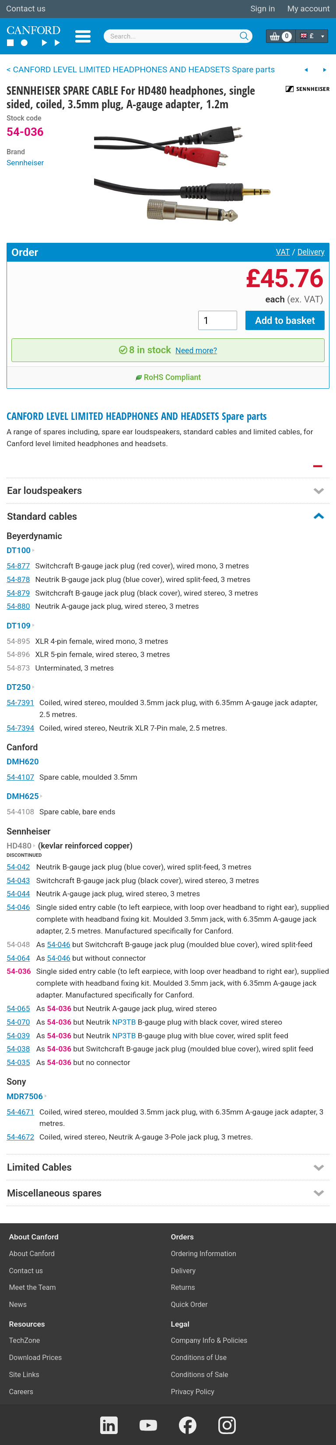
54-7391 (20, 702)
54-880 (18, 606)
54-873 (18, 668)
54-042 (18, 867)
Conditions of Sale (199, 1374)
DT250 (21, 687)
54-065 (18, 1008)
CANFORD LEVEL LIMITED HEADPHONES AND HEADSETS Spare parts (137, 416)
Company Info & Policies (209, 1340)
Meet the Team (32, 1287)
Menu (83, 36)
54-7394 (20, 728)
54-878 (18, 579)
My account (308, 9)
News (18, 1304)
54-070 (18, 1022)
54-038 (18, 1048)
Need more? (196, 350)
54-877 (18, 565)
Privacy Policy (192, 1392)
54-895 (18, 641)
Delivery (311, 252)
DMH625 (25, 796)
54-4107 (20, 777)
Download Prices (35, 1357)
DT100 (21, 550)
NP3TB (124, 1022)
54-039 (18, 1035)
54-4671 (20, 1112)
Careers (21, 1392)
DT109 (21, 626)
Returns (183, 1287)
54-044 (18, 893)
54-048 (18, 944)
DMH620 (23, 762)
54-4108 (20, 811)
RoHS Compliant (168, 377)
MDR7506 (27, 1096)
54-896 (18, 654)
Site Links (24, 1374)
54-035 (18, 1062)
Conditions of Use (199, 1357)
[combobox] (178, 36)
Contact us (26, 9)
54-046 (18, 907)
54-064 (18, 958)
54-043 (18, 880)
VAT (283, 252)
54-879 (18, 593)
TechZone (24, 1340)
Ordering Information (203, 1254)
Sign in (262, 9)
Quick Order (189, 1304)
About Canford (32, 1254)
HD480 (21, 846)
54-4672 (20, 1137)
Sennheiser (25, 162)
